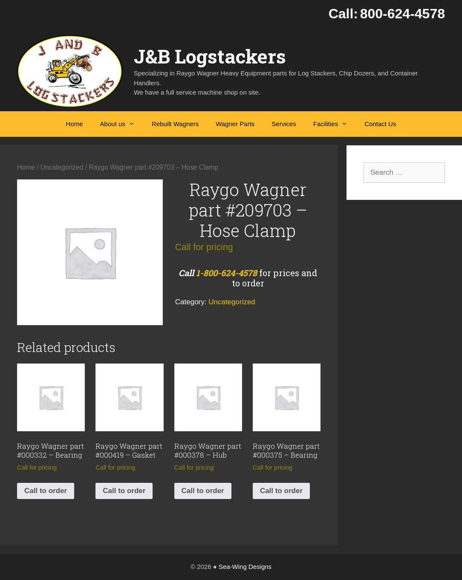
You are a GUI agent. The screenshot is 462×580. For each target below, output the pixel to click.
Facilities (334, 124)
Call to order (45, 491)
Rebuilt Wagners (175, 123)
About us (121, 124)
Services (283, 123)
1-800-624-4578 (226, 272)
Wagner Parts (235, 123)
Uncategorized (62, 167)
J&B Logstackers (210, 56)
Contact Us (380, 123)
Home (74, 123)
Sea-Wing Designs (245, 566)
